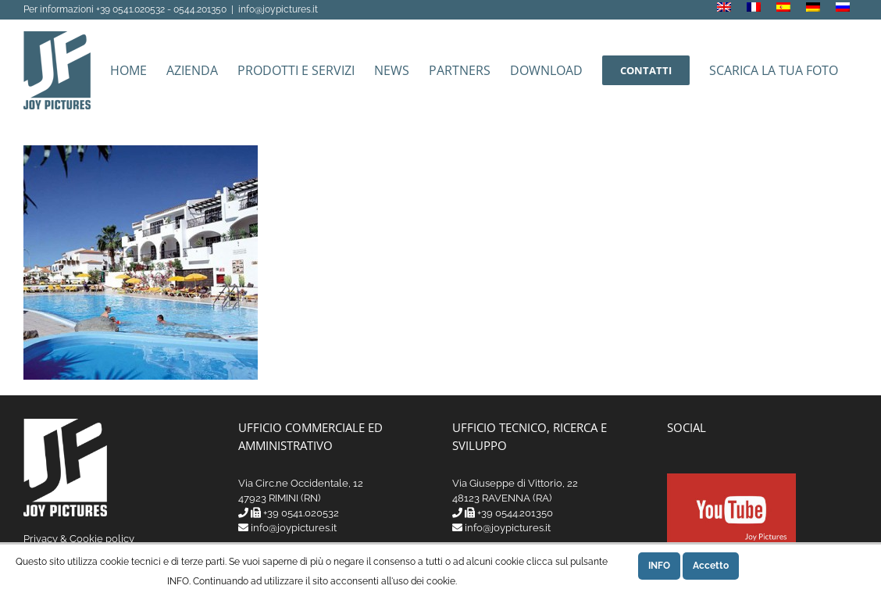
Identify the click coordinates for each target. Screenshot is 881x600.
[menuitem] (724, 9)
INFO (659, 565)
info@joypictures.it (278, 9)
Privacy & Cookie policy (78, 539)
